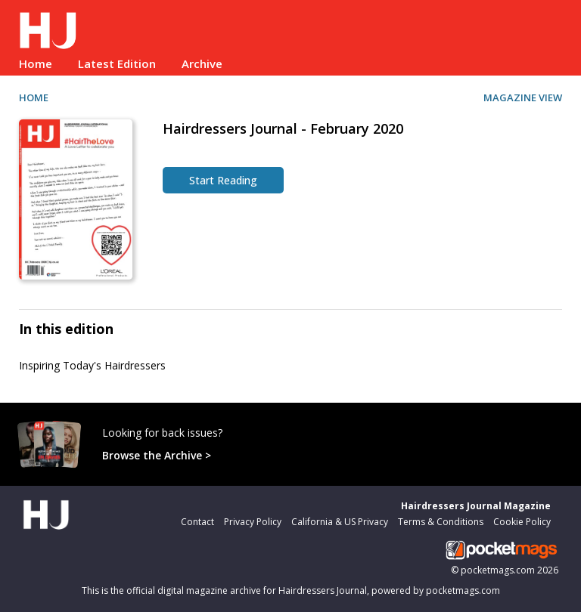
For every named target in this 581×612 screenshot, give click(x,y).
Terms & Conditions (440, 521)
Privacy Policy (252, 521)
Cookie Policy (522, 521)
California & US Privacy (339, 521)
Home (35, 63)
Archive (202, 63)
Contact (197, 521)
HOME (33, 97)
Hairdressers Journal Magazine (476, 505)
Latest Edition (117, 63)
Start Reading (223, 180)
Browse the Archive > (156, 455)
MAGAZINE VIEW (522, 97)
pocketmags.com (498, 570)
